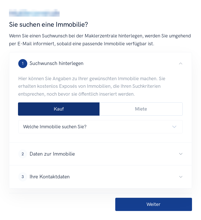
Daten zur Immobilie (46, 153)
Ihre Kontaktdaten (44, 176)
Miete (141, 109)
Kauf (59, 109)
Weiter (153, 204)
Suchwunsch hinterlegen (50, 63)
